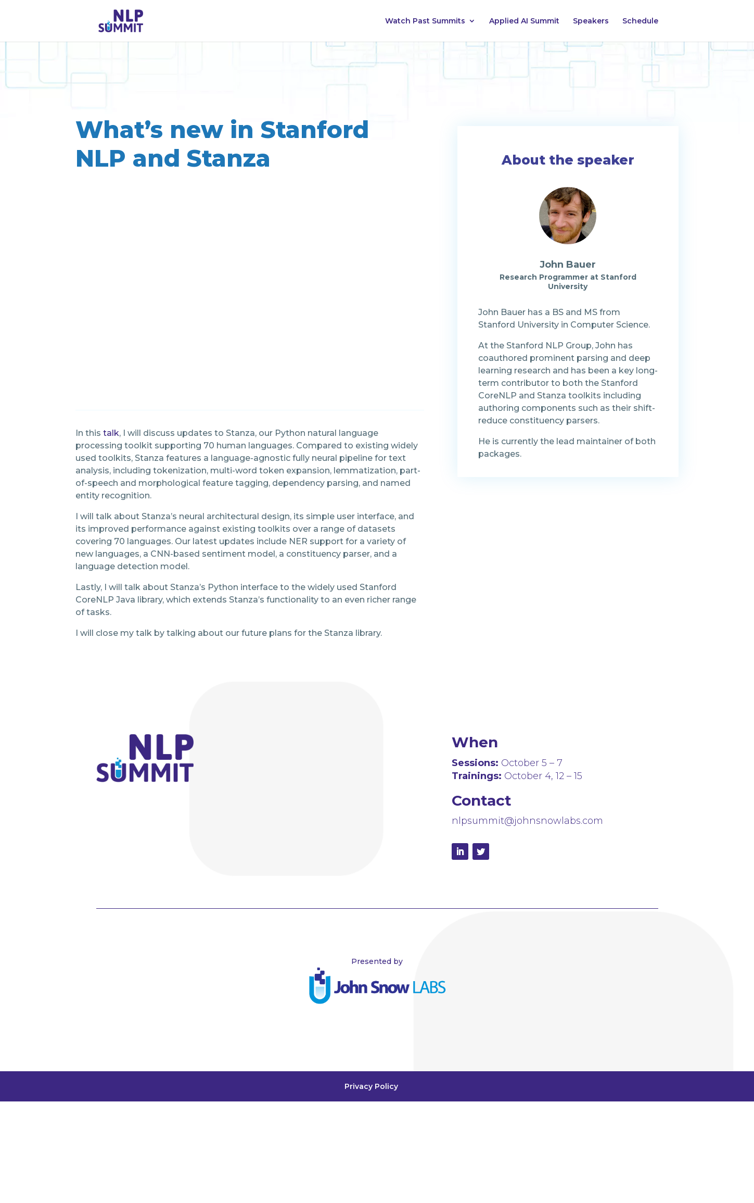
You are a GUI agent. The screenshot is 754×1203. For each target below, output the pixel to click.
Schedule (640, 21)
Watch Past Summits (425, 21)
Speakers (591, 21)
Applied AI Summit (524, 21)
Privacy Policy (371, 1086)
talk (111, 433)
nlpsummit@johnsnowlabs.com (527, 820)
